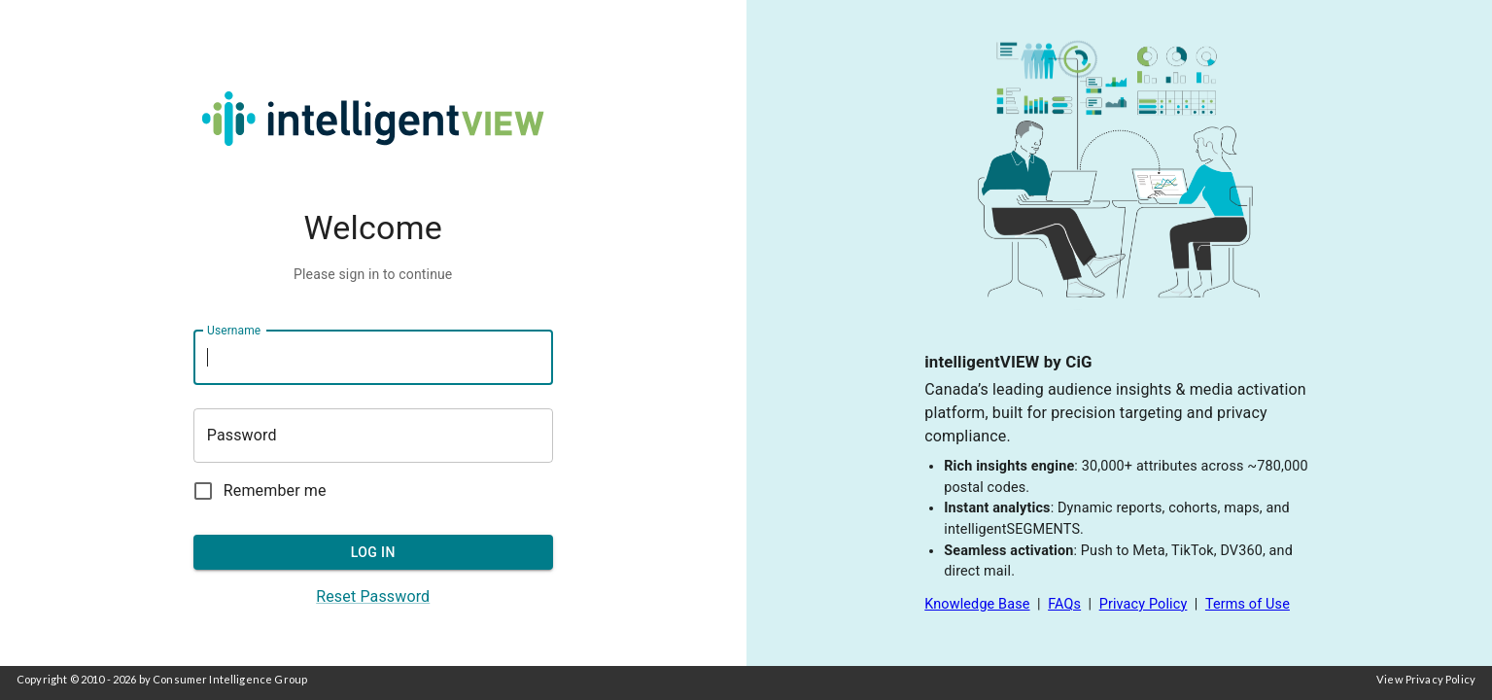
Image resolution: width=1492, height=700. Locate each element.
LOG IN (373, 553)
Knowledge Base (976, 604)
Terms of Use (1247, 604)
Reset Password (373, 596)
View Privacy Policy (1425, 679)
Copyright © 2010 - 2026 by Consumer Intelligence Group (162, 679)
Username (233, 329)
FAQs (1064, 604)
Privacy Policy (1143, 604)
